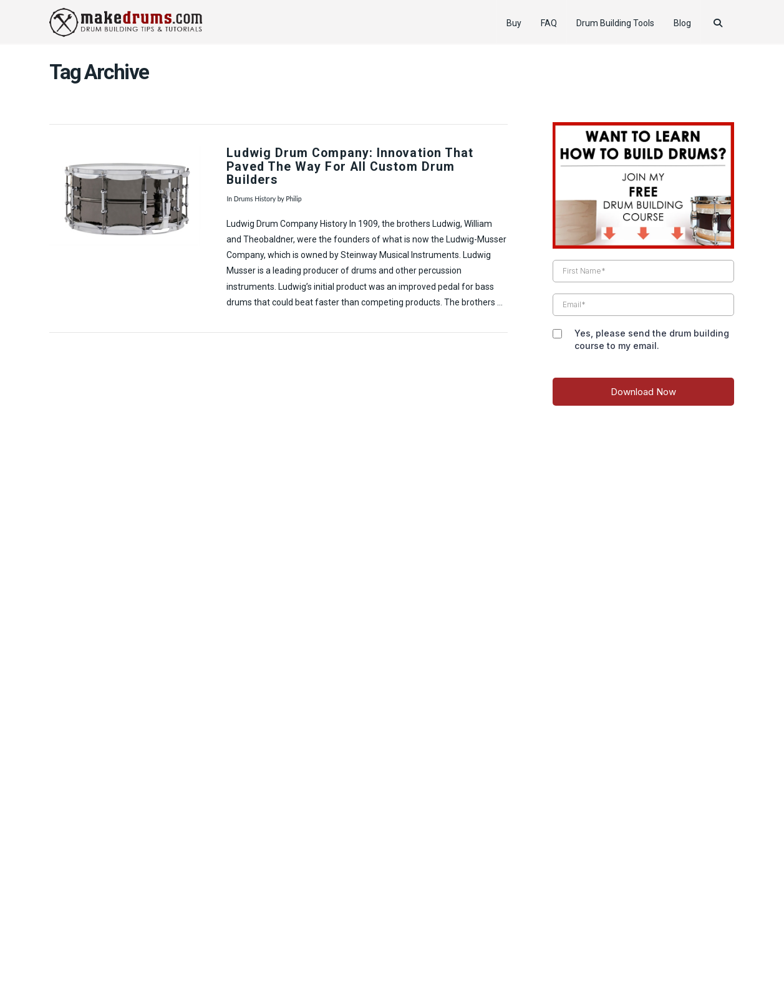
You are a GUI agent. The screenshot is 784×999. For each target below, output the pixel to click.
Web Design (392, 934)
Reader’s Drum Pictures (478, 952)
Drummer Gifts (565, 952)
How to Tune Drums (301, 952)
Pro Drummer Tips (386, 952)
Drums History (255, 199)
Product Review (221, 952)
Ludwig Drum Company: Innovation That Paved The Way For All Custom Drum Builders (349, 166)
